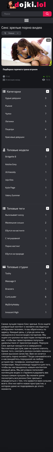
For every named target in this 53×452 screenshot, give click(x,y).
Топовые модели (18, 150)
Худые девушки (25, 98)
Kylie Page (25, 187)
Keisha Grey (25, 164)
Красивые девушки (25, 137)
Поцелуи (25, 129)
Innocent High (25, 312)
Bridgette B (25, 156)
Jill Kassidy (25, 172)
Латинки (25, 121)
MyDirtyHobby (25, 304)
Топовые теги (16, 208)
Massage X (25, 281)
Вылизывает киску (25, 215)
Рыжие (25, 106)
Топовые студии (17, 267)
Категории (14, 91)
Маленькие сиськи (25, 222)
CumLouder (25, 296)
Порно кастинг (25, 246)
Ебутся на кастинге (25, 230)
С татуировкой (25, 238)
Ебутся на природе (25, 253)
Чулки (25, 113)
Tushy (25, 273)
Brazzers (25, 289)
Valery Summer (25, 195)
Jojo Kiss (25, 180)
